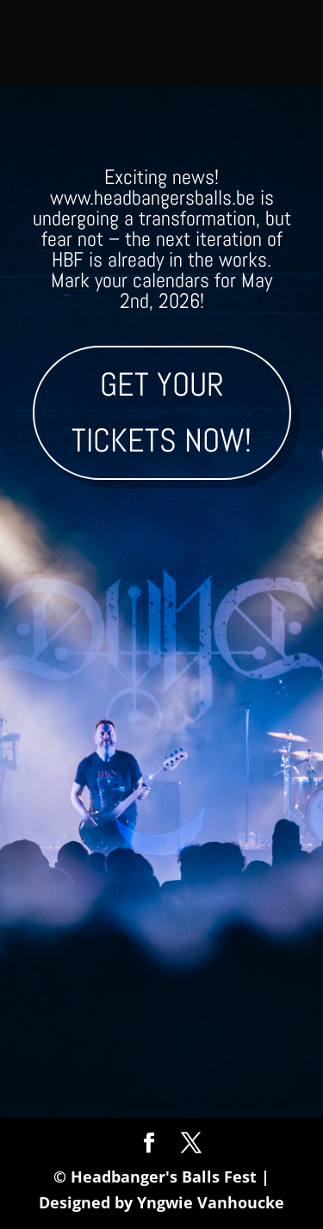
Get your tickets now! (161, 412)
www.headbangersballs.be (152, 197)
